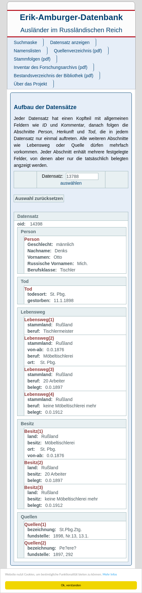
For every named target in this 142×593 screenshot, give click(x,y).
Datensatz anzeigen (69, 42)
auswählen (71, 183)
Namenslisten (27, 50)
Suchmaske (25, 42)
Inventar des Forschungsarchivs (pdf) (50, 67)
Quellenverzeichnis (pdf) (78, 50)
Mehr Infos (110, 574)
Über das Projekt (30, 83)
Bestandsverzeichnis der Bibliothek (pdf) (53, 75)
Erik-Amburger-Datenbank (71, 17)
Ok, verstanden (71, 585)
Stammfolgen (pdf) (32, 59)
